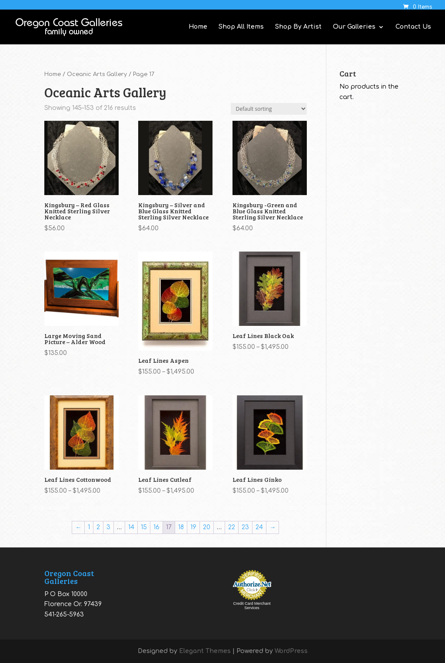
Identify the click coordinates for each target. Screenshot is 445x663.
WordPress (291, 651)
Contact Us (413, 27)
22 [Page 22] (231, 527)
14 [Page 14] (131, 527)
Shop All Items (241, 27)
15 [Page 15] (144, 527)
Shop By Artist (298, 27)
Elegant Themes (205, 651)
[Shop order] (269, 109)
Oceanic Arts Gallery (97, 74)
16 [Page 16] (156, 527)
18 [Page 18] (181, 527)
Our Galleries (354, 27)
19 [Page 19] (193, 527)
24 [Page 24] (259, 527)
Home (198, 27)
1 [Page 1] (89, 527)
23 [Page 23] (245, 527)
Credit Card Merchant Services (251, 605)
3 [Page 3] (108, 527)
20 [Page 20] (206, 527)
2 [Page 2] (98, 527)
